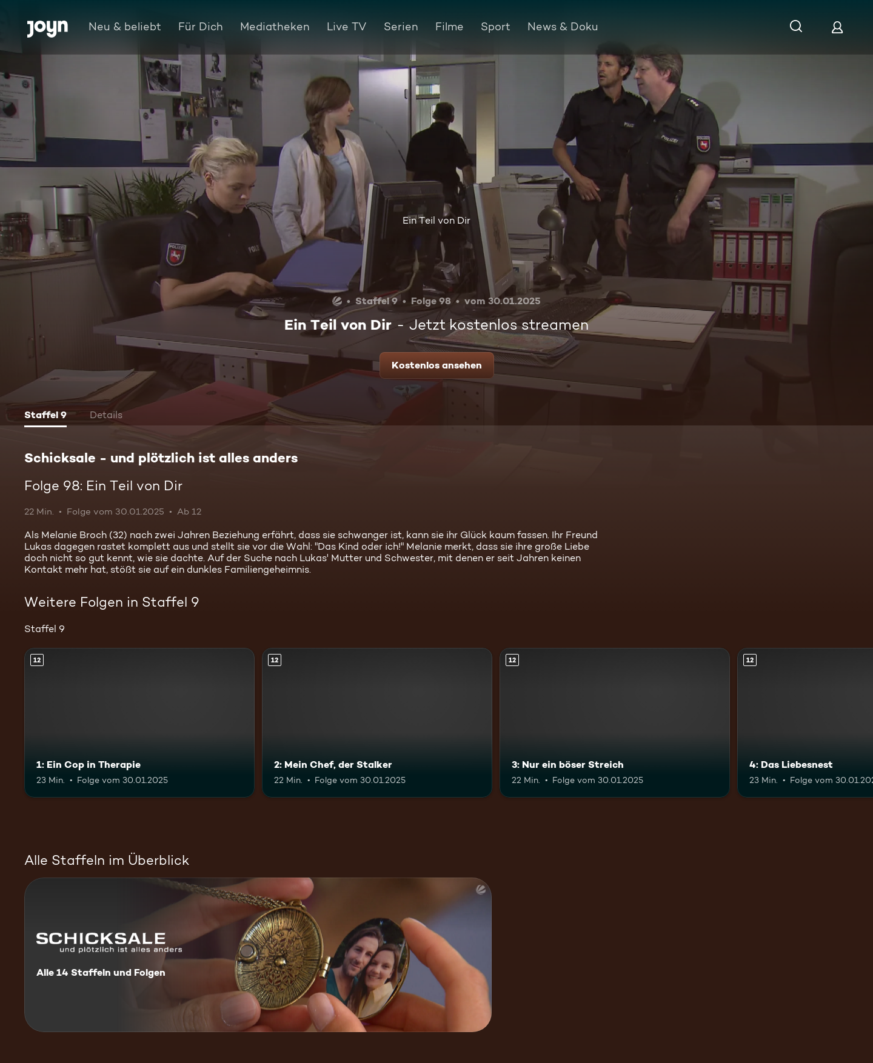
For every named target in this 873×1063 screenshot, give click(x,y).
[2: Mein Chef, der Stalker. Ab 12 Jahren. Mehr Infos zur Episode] (377, 723)
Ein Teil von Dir (436, 220)
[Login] (837, 27)
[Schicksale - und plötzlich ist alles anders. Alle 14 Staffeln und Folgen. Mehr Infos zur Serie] (258, 955)
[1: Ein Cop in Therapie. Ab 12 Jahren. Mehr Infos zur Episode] (139, 723)
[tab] (45, 416)
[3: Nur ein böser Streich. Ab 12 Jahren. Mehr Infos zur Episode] (615, 723)
